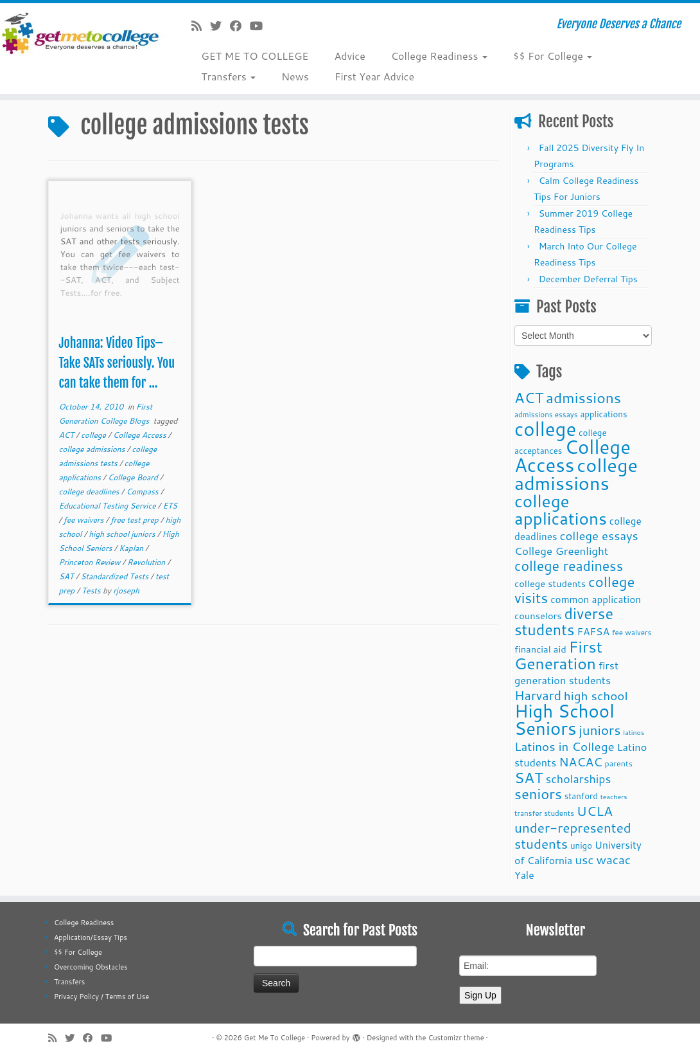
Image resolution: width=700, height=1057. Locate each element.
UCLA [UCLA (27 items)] (595, 810)
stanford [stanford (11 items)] (581, 796)
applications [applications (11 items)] (603, 414)
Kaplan (132, 548)
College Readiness (439, 55)
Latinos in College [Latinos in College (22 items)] (564, 746)
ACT (67, 434)
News (295, 76)
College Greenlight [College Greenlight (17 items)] (561, 550)
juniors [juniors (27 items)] (599, 729)
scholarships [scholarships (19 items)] (578, 779)
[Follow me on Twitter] (220, 25)
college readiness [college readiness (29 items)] (568, 565)
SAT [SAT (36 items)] (528, 777)
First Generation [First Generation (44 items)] (558, 654)
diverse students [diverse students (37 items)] (563, 621)
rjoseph (126, 590)
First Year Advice (374, 76)
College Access (140, 434)
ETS (169, 505)
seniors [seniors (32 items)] (538, 794)
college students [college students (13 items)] (550, 583)
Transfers (228, 76)
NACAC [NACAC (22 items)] (580, 761)
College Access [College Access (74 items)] (572, 455)
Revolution (147, 562)
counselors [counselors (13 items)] (538, 615)
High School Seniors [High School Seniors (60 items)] (564, 719)
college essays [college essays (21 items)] (598, 535)
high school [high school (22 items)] (596, 695)
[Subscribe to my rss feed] (200, 25)
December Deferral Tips (588, 279)
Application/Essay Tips (90, 937)
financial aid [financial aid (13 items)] (540, 649)
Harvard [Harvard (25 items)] (537, 695)
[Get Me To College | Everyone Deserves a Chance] (82, 33)
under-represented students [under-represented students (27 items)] (572, 835)
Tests (92, 590)
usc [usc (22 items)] (584, 859)
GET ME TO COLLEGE (254, 55)
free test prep (135, 519)
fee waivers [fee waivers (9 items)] (631, 632)
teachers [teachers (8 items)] (613, 796)
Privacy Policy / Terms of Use (101, 996)
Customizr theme (456, 1038)
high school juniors (123, 533)
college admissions (92, 449)
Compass (143, 491)
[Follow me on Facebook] (240, 25)
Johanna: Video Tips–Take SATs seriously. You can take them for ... (116, 363)
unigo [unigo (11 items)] (581, 845)
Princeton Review (90, 562)
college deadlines (89, 491)
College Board (134, 477)
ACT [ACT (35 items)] (528, 397)
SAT (66, 576)
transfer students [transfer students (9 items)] (544, 813)
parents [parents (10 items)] (619, 763)
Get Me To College (274, 1038)
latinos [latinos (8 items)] (633, 732)
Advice (349, 55)
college (94, 434)
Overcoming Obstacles (91, 967)
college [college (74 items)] (545, 428)
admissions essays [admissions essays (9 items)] (546, 414)
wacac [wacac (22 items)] (613, 859)
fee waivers (85, 519)
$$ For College (552, 55)
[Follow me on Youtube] (260, 25)
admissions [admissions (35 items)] (583, 397)
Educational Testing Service (107, 505)
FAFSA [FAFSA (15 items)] (593, 631)
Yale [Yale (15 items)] (524, 875)
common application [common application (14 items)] (595, 599)
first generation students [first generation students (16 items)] (566, 672)
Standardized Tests (115, 576)
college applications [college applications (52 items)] (560, 509)
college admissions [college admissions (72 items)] (576, 473)
